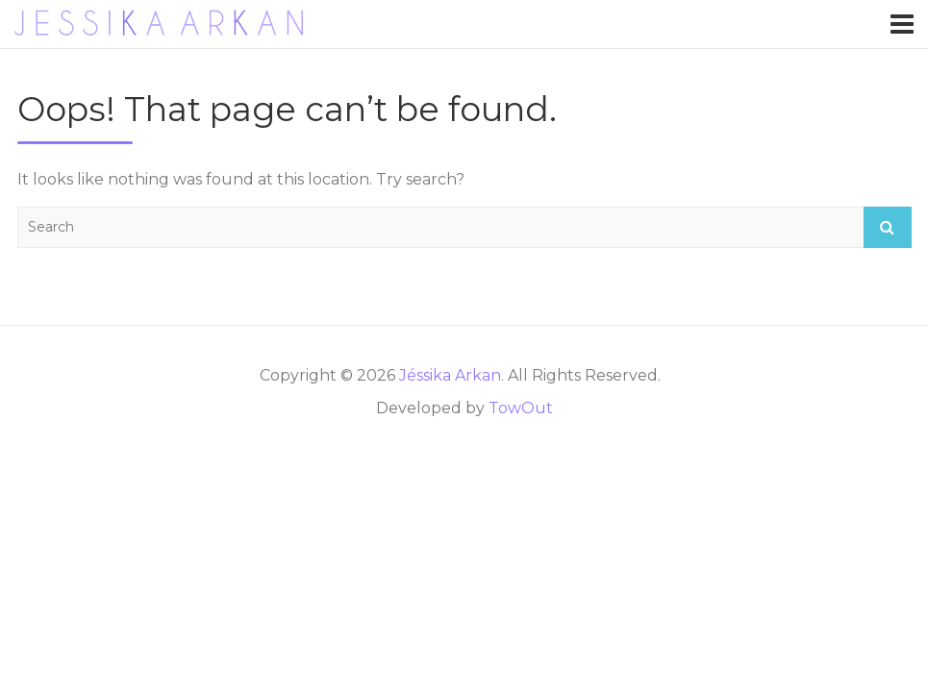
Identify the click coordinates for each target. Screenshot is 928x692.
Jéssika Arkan (450, 375)
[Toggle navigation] (902, 24)
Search (888, 227)
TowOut (521, 408)
